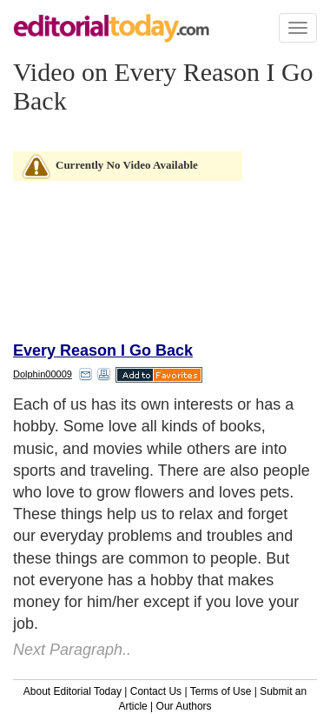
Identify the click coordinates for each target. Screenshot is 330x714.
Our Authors (184, 706)
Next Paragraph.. (72, 649)
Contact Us (156, 691)
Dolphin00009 (42, 374)
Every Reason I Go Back (103, 350)
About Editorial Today (72, 691)
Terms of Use (221, 691)
